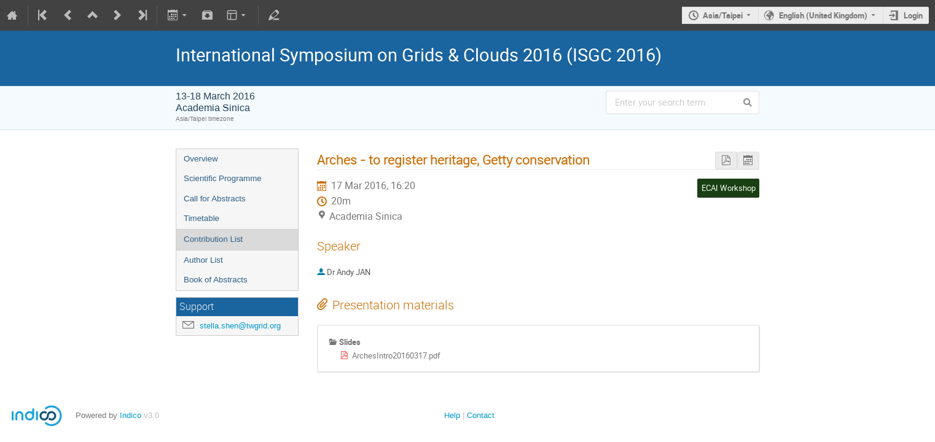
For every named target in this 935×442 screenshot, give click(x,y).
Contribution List (213, 239)
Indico (130, 415)
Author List (203, 260)
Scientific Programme (223, 178)
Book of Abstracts (216, 279)
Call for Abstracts (215, 198)
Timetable (201, 218)
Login (913, 15)
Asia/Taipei (723, 15)
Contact (481, 415)
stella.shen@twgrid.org (240, 325)
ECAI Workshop (729, 187)
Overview (201, 158)
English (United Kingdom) (823, 15)
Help (452, 415)
